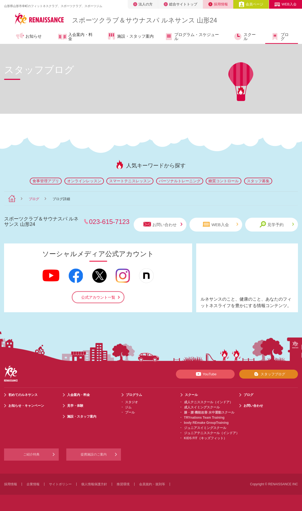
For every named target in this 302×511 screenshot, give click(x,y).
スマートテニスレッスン (130, 181)
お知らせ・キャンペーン (26, 406)
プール (130, 412)
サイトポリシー (60, 484)
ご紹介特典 (31, 454)
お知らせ (28, 36)
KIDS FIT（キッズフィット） (205, 438)
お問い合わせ (162, 224)
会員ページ (251, 4)
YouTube (205, 374)
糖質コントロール (223, 181)
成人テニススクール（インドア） (208, 402)
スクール (245, 36)
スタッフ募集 (258, 181)
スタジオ (131, 402)
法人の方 (143, 4)
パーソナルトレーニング (180, 181)
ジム (128, 407)
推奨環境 (123, 484)
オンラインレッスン (84, 181)
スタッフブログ (268, 374)
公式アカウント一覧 (98, 297)
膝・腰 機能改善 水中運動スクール (209, 412)
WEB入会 (285, 4)
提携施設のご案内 (94, 454)
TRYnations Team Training (204, 417)
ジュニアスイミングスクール (205, 428)
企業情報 (33, 484)
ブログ (280, 36)
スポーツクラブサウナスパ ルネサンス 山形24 (144, 20)
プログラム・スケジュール (191, 36)
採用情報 (218, 4)
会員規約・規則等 (152, 484)
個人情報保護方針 (94, 484)
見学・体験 (75, 406)
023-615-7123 (109, 221)
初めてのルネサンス (23, 395)
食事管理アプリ (45, 181)
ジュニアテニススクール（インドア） (211, 433)
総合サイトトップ (180, 4)
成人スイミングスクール (202, 407)
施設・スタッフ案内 (130, 36)
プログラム (134, 395)
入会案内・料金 (75, 36)
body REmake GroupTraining (206, 423)
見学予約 (277, 224)
